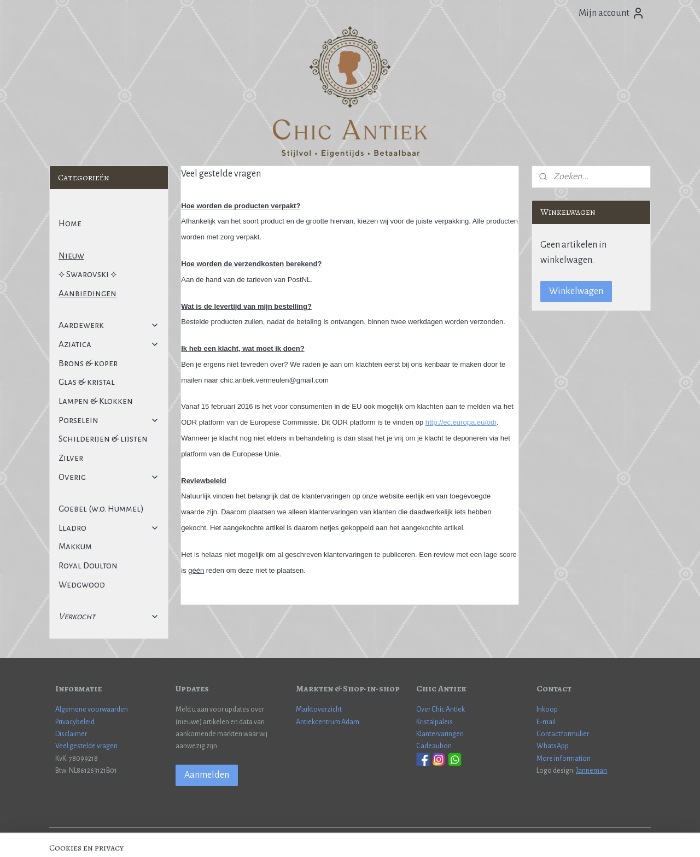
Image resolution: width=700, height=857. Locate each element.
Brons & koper (88, 363)
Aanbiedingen (87, 293)
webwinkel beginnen (364, 837)
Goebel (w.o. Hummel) (101, 508)
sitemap (314, 837)
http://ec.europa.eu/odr (461, 422)
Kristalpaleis (434, 722)
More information (563, 758)
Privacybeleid (75, 722)
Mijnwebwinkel (437, 837)
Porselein (109, 420)
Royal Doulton (88, 565)
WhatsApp (552, 746)
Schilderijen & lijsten (103, 438)
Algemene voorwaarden (91, 709)
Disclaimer (71, 734)
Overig (109, 477)
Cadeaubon (434, 746)
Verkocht (109, 616)
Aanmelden (206, 775)
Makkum (75, 546)
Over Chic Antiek (440, 709)
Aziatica (109, 344)
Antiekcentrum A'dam (327, 722)
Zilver (71, 457)
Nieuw (71, 255)
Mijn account (612, 13)
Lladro (109, 527)
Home (70, 223)
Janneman (591, 770)
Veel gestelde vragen (86, 746)
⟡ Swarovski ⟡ (87, 274)
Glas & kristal (87, 381)
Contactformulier (562, 734)
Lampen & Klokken (96, 401)
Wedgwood (82, 584)
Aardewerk (109, 325)
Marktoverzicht (319, 709)
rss (332, 837)
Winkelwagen (576, 291)
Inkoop (547, 709)
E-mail (546, 722)
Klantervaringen (440, 734)
